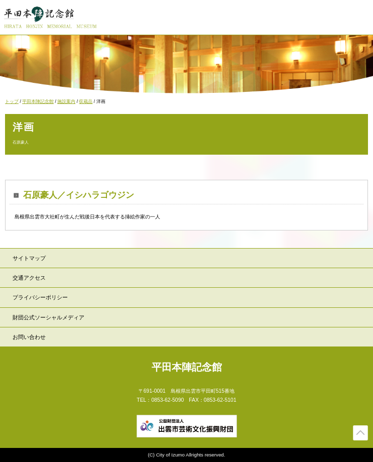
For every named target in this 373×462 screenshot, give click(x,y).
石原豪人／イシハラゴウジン (78, 195)
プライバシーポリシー (40, 297)
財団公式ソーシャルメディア (48, 317)
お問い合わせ (29, 337)
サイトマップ (29, 258)
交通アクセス (29, 278)
